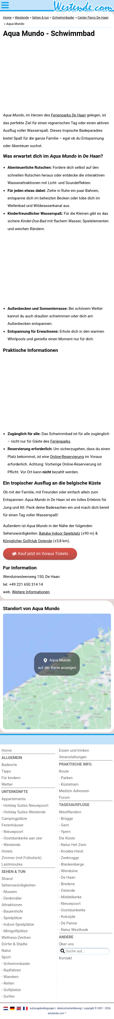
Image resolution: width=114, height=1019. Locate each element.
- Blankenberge (71, 864)
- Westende (11, 844)
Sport (6, 957)
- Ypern (65, 831)
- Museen (9, 891)
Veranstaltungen (73, 757)
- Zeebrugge (69, 858)
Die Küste (67, 838)
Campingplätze (14, 818)
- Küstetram (69, 784)
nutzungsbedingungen (42, 1008)
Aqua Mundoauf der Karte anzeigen (57, 664)
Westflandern (70, 812)
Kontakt (65, 958)
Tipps (6, 771)
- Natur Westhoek (73, 929)
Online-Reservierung (67, 456)
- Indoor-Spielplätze (18, 924)
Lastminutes (12, 864)
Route (64, 771)
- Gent (64, 825)
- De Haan (67, 877)
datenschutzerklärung (69, 1008)
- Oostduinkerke (72, 910)
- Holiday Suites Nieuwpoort (25, 805)
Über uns (66, 944)
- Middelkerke (70, 897)
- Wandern (10, 976)
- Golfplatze (11, 990)
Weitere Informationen (31, 592)
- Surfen (8, 996)
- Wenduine (68, 871)
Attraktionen (12, 905)
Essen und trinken (74, 750)
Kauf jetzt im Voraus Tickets (40, 553)
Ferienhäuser (13, 825)
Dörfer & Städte (14, 944)
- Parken (66, 778)
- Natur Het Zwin (72, 844)
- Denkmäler (12, 898)
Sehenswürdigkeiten (19, 885)
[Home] (28, 750)
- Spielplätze (12, 918)
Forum (64, 797)
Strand (7, 878)
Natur (6, 950)
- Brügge (66, 818)
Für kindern (11, 778)
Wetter (7, 784)
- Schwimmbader (16, 963)
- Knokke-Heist (71, 851)
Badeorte (9, 764)
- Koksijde (67, 916)
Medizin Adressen (74, 791)
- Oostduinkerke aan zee (22, 838)
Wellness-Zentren (16, 937)
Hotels (7, 851)
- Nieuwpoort (12, 831)
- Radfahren (11, 970)
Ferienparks (68, 115)
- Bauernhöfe (12, 911)
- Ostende (67, 890)
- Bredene (67, 884)
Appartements (14, 799)
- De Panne (68, 923)
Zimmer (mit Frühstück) (22, 858)
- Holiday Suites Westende (23, 812)
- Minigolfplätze (15, 931)
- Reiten (8, 983)
